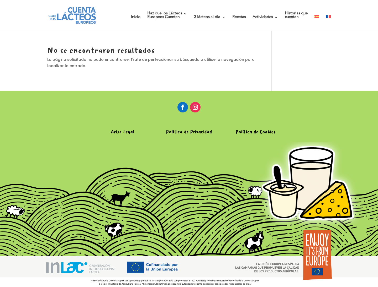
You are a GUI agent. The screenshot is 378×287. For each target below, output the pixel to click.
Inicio (135, 17)
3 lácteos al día (207, 17)
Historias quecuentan (296, 15)
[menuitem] (316, 23)
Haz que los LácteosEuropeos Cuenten (164, 15)
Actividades (263, 17)
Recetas (239, 17)
